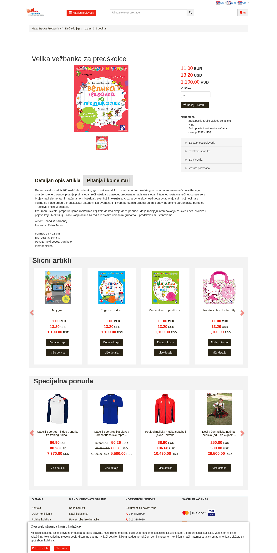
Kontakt (36, 507)
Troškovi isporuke (197, 151)
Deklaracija (193, 159)
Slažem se (62, 548)
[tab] (211, 142)
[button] (32, 312)
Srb (220, 2)
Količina (186, 88)
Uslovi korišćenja (42, 513)
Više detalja (58, 352)
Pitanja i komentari (108, 180)
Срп (242, 2)
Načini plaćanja (78, 513)
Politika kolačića (41, 519)
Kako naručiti (77, 507)
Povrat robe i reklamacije (84, 519)
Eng (231, 2)
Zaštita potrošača (197, 168)
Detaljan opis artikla (57, 180)
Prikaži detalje (40, 548)
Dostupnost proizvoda (199, 142)
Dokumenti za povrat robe (141, 507)
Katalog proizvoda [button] (81, 12)
